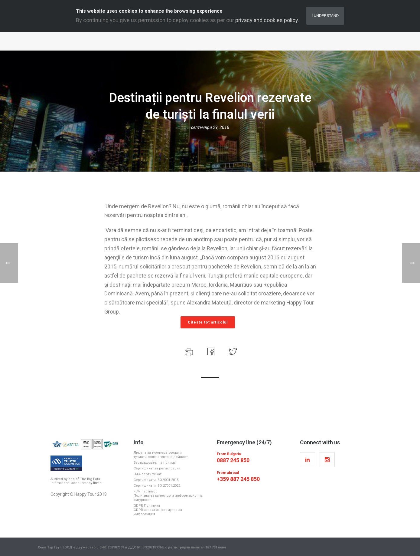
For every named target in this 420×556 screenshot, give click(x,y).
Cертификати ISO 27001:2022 (157, 486)
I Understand (325, 16)
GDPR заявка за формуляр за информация (158, 512)
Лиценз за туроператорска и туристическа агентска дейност (161, 455)
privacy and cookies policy (266, 20)
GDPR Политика (147, 506)
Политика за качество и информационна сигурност (168, 498)
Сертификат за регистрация (157, 468)
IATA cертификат (147, 474)
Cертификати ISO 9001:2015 (156, 480)
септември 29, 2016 (210, 127)
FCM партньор (146, 491)
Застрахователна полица (155, 463)
